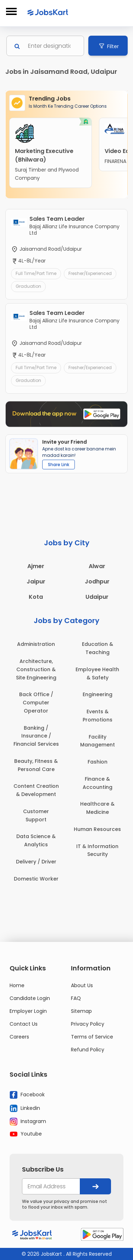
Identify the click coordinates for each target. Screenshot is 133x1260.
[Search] (52, 46)
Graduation (28, 286)
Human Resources (97, 829)
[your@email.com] (51, 1186)
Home (17, 985)
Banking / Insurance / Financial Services (36, 736)
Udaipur (97, 597)
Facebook (27, 1095)
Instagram (28, 1122)
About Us (82, 985)
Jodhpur (97, 581)
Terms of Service (92, 1036)
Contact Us (24, 1023)
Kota (36, 597)
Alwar (97, 566)
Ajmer (35, 566)
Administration (36, 644)
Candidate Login (30, 998)
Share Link (58, 464)
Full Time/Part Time (36, 273)
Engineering (97, 694)
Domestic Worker (36, 878)
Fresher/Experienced (90, 273)
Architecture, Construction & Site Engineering (36, 669)
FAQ (76, 998)
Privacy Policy (87, 1023)
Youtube (26, 1133)
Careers (19, 1036)
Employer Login (28, 1011)
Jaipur (36, 581)
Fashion (97, 761)
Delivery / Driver (36, 861)
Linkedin (25, 1108)
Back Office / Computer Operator (36, 702)
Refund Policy (87, 1049)
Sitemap (81, 1011)
